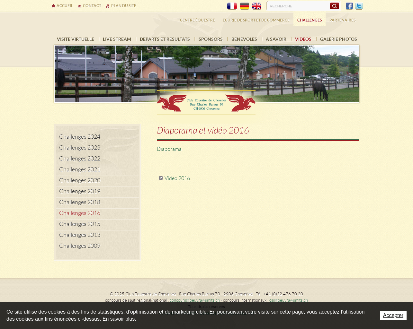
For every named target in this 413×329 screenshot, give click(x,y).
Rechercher (334, 6)
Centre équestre (197, 20)
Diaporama (169, 149)
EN (256, 6)
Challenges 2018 (79, 202)
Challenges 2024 (79, 137)
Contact (92, 6)
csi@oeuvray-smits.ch (288, 300)
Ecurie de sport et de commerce (256, 20)
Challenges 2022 (79, 158)
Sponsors (211, 39)
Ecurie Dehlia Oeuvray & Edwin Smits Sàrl (207, 101)
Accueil (65, 6)
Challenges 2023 (79, 147)
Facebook (349, 6)
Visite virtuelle (75, 39)
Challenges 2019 (79, 191)
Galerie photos (338, 39)
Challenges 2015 (79, 224)
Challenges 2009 (79, 246)
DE (244, 6)
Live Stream (117, 39)
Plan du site (123, 6)
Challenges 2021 (79, 169)
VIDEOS (303, 39)
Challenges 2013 (79, 235)
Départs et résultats (165, 39)
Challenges (309, 20)
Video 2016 (177, 178)
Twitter (359, 6)
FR (232, 6)
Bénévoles (244, 39)
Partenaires (342, 20)
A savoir (276, 39)
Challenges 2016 (79, 213)
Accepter (393, 315)
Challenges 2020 (79, 180)
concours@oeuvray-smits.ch (195, 300)
